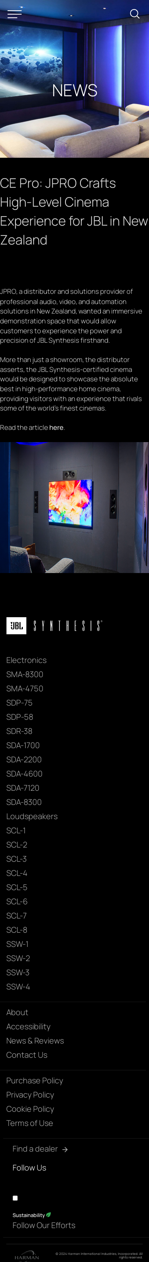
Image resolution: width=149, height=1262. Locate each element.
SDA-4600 (24, 773)
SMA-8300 (24, 674)
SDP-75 (19, 702)
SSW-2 (18, 958)
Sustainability (32, 1215)
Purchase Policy (34, 1080)
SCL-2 (16, 844)
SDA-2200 (24, 759)
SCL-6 (17, 901)
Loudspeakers (32, 816)
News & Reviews (35, 1040)
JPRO (8, 291)
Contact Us (26, 1054)
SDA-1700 (23, 745)
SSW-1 (17, 944)
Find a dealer (35, 1148)
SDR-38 (19, 731)
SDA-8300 (24, 802)
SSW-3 (18, 972)
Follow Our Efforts (44, 1225)
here (56, 427)
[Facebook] (17, 1181)
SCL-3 (16, 858)
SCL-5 (17, 887)
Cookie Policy (30, 1108)
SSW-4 (18, 986)
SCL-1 (16, 830)
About (17, 1012)
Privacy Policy (30, 1094)
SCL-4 (17, 873)
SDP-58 (19, 716)
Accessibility (28, 1026)
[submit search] (137, 15)
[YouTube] (31, 1181)
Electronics (26, 660)
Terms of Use (29, 1123)
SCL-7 (16, 915)
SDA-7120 (22, 787)
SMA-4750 (24, 688)
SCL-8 (16, 929)
